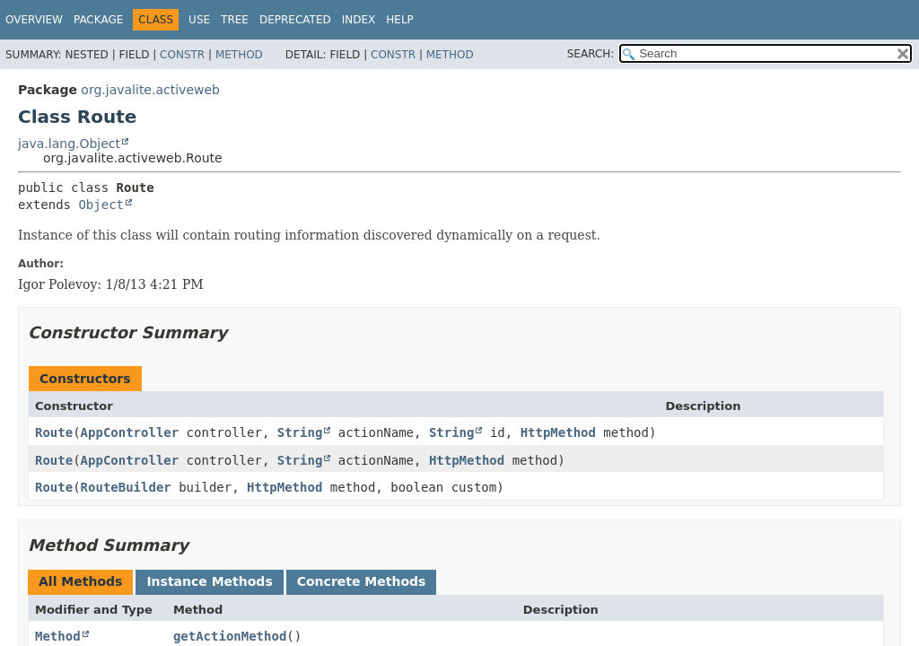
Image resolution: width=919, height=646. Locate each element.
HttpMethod (558, 432)
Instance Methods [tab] (209, 581)
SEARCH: (591, 54)
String (300, 432)
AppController (130, 432)
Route (54, 432)
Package (98, 19)
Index (359, 19)
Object (101, 204)
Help (400, 19)
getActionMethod (229, 636)
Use (199, 19)
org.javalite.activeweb (150, 90)
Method (239, 54)
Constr (182, 54)
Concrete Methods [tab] (361, 581)
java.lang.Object (69, 143)
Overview (34, 19)
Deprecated (295, 19)
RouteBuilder (126, 487)
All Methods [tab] (80, 581)
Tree (235, 19)
